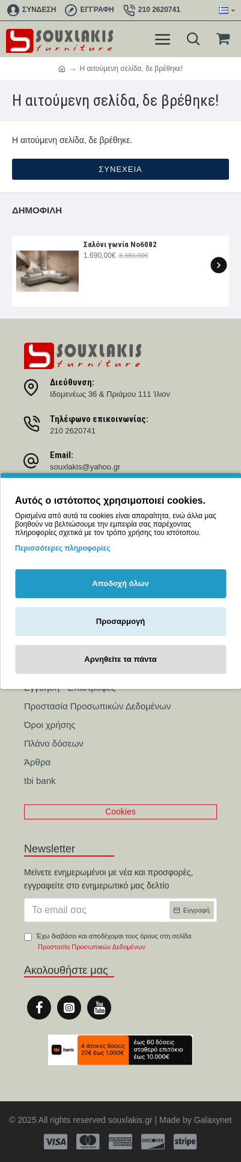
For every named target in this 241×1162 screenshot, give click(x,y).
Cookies (120, 811)
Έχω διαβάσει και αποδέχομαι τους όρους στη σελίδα (107, 942)
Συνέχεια (120, 169)
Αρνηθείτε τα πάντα (120, 659)
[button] (218, 264)
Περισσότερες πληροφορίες (62, 548)
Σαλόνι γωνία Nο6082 (120, 244)
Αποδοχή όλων (120, 583)
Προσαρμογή (120, 621)
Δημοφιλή (37, 210)
